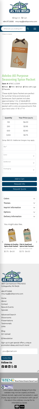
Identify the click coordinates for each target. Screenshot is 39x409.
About (4, 301)
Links (3, 326)
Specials (4, 310)
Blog (3, 331)
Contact (4, 304)
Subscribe (7, 358)
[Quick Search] (13, 28)
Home (3, 298)
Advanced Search (8, 315)
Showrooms (6, 318)
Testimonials (6, 324)
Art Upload (5, 334)
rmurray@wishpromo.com (26, 22)
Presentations (7, 321)
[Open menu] (35, 29)
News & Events (7, 307)
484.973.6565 (8, 22)
